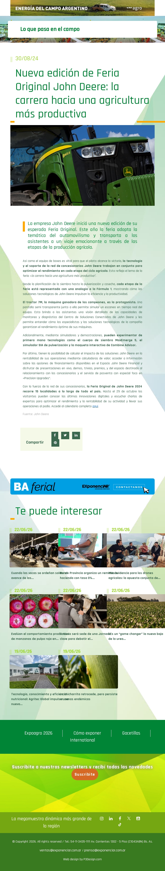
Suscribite (86, 774)
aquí (95, 406)
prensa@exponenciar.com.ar (104, 850)
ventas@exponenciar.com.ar (61, 850)
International (82, 740)
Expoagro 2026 (38, 733)
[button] (54, 435)
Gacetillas (131, 733)
